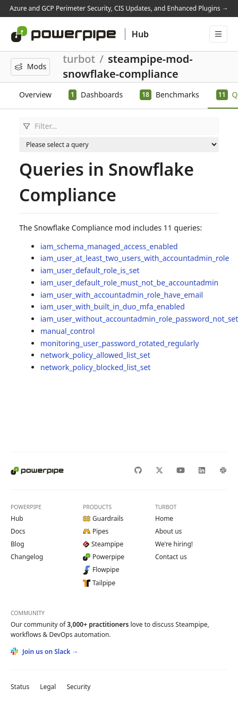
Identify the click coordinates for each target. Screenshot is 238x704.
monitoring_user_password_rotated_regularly (119, 343)
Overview (35, 94)
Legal (48, 686)
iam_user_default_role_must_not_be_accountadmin (129, 282)
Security (78, 686)
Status (20, 686)
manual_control (67, 331)
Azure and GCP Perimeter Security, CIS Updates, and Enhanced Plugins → (119, 8)
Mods (30, 66)
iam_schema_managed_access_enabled (109, 246)
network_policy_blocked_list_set (95, 367)
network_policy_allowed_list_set (95, 355)
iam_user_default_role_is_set (90, 270)
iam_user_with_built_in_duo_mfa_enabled (112, 306)
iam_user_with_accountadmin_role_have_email (121, 295)
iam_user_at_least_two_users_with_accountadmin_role (134, 258)
